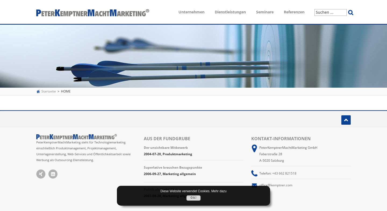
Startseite (48, 91)
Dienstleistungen (230, 11)
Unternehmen (191, 11)
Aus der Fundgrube (167, 139)
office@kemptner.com (275, 185)
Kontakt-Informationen (281, 139)
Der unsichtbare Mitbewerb (166, 147)
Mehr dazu (219, 191)
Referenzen (294, 11)
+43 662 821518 (284, 173)
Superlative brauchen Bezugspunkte (173, 167)
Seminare (265, 11)
